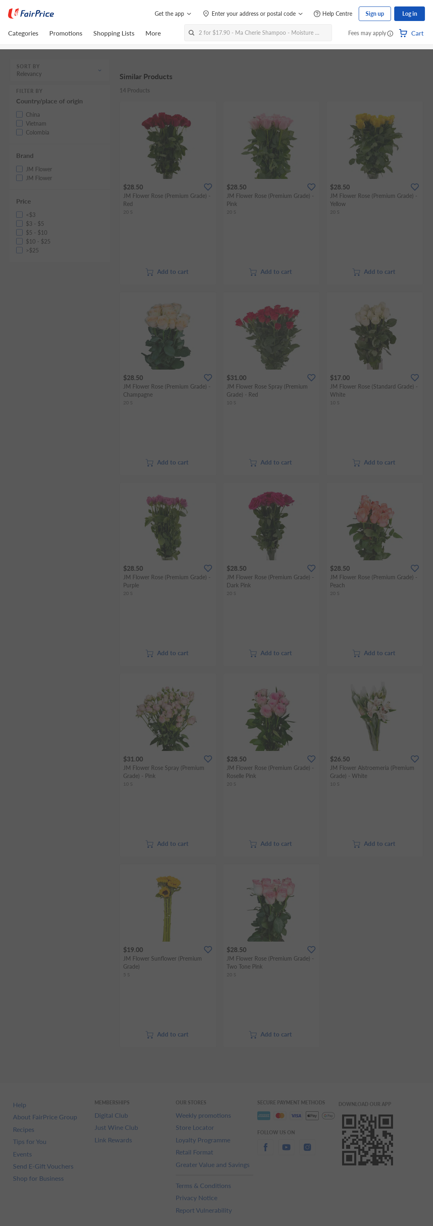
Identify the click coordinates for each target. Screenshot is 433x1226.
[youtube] (286, 1152)
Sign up (375, 13)
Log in (409, 13)
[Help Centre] (332, 14)
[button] (390, 34)
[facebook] (265, 1152)
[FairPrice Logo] (31, 13)
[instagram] (307, 1152)
